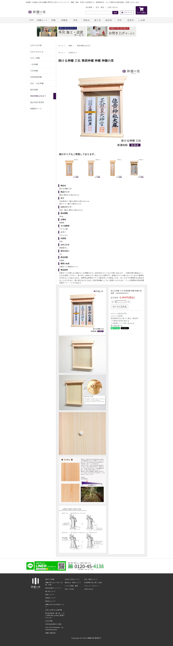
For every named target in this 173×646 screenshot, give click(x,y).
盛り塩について (50, 591)
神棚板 (64, 20)
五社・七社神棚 (37, 83)
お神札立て (73, 52)
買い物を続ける (117, 326)
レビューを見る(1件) (119, 313)
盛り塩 (97, 20)
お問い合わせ (113, 7)
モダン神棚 (35, 58)
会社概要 (89, 7)
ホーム (60, 45)
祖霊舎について (50, 598)
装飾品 (86, 20)
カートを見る (141, 10)
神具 (75, 20)
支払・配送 (100, 7)
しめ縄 (141, 20)
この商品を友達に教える (120, 321)
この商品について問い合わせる (122, 323)
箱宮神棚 (34, 90)
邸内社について (50, 601)
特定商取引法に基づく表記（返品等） (125, 318)
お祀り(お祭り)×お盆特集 (53, 610)
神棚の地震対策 (50, 633)
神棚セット (42, 20)
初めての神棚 (49, 579)
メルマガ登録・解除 (71, 586)
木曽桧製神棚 (36, 77)
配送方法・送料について (73, 582)
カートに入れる (120, 307)
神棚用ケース (36, 109)
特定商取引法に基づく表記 (93, 582)
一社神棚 (34, 64)
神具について (49, 594)
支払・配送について (91, 579)
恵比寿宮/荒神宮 (37, 102)
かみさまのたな (37, 52)
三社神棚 (34, 71)
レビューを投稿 (117, 316)
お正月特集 (49, 621)
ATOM (72, 589)
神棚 (53, 20)
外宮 (120, 20)
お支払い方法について (72, 579)
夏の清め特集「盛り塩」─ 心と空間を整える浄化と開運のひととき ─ (55, 615)
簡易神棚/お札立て (38, 96)
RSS (66, 589)
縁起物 (108, 20)
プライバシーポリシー (91, 586)
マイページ (127, 12)
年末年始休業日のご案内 (53, 624)
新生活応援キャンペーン (53, 588)
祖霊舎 (130, 20)
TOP (31, 20)
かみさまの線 (36, 45)
